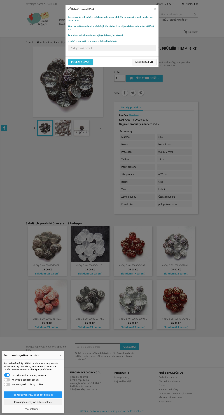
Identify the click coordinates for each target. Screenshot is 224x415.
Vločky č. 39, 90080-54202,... (176, 318)
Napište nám (165, 401)
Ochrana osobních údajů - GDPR (175, 393)
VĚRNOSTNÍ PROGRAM (170, 397)
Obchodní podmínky (169, 381)
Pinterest (141, 93)
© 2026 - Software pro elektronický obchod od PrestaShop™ (112, 411)
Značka (123, 115)
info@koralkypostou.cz (83, 389)
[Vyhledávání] (178, 14)
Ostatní (96, 24)
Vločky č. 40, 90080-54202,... (133, 265)
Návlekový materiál (73, 24)
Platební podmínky (168, 389)
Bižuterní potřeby (175, 19)
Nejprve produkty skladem (135, 124)
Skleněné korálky (83, 19)
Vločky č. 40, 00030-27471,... (47, 265)
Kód (121, 119)
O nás (162, 385)
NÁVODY (122, 24)
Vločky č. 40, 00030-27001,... (133, 318)
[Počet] (118, 78)
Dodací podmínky (168, 377)
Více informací (32, 408)
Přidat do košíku (144, 78)
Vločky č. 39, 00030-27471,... (90, 318)
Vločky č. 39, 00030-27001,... (176, 265)
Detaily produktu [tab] (131, 107)
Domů (63, 19)
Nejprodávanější (122, 381)
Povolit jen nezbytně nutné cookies (32, 401)
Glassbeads (134, 115)
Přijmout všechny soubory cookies (33, 394)
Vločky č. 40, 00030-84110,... (90, 265)
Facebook (4, 128)
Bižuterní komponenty (143, 19)
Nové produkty (122, 377)
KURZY (109, 24)
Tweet (133, 93)
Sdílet (124, 93)
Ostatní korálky (111, 19)
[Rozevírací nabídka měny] (169, 4)
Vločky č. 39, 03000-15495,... (47, 318)
